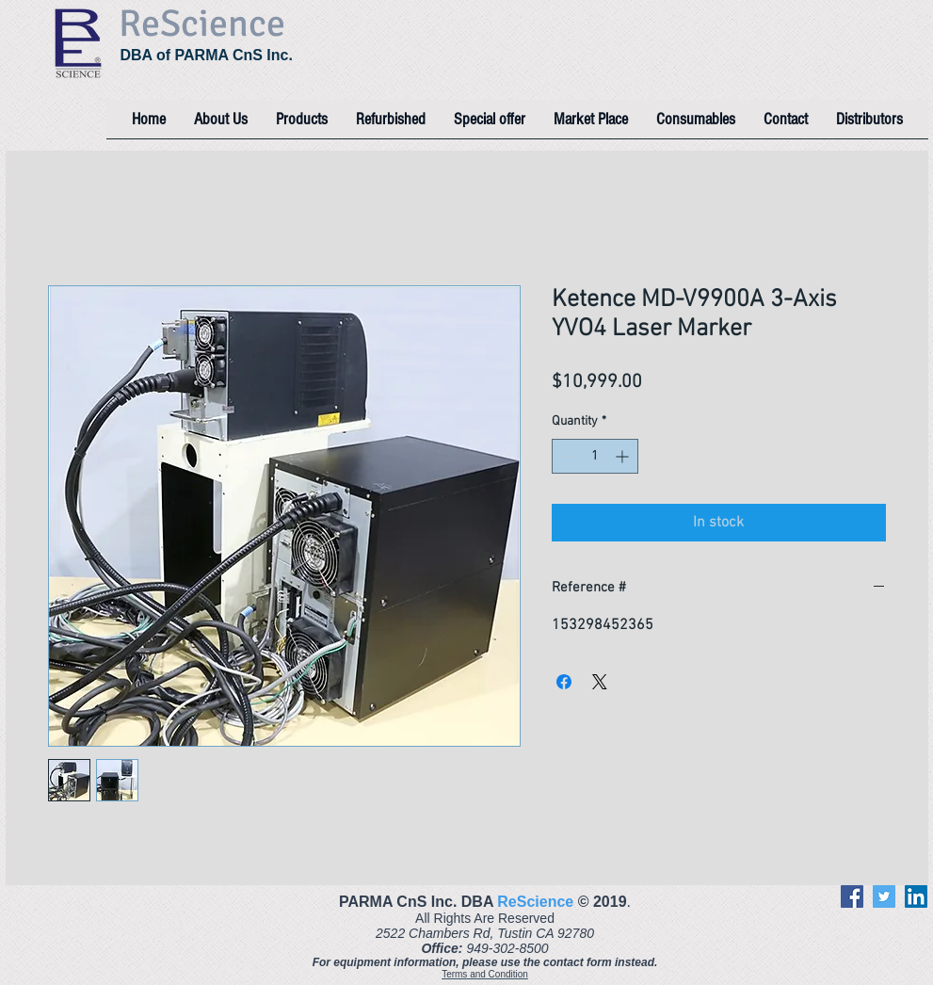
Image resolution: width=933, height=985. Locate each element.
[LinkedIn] (916, 896)
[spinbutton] (595, 456)
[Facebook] (852, 896)
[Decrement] (566, 456)
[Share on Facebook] (564, 681)
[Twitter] (884, 896)
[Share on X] (599, 681)
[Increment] (623, 456)
